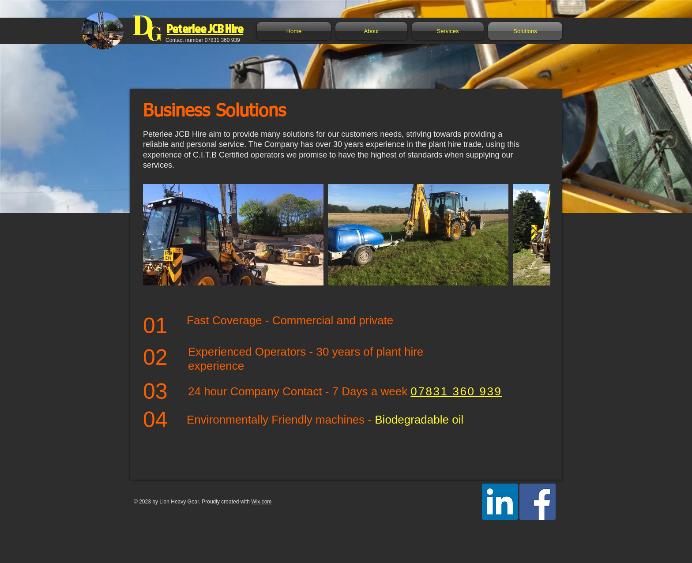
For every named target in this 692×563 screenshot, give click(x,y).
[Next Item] (535, 234)
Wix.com (261, 502)
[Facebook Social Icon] (537, 502)
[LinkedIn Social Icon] (500, 502)
